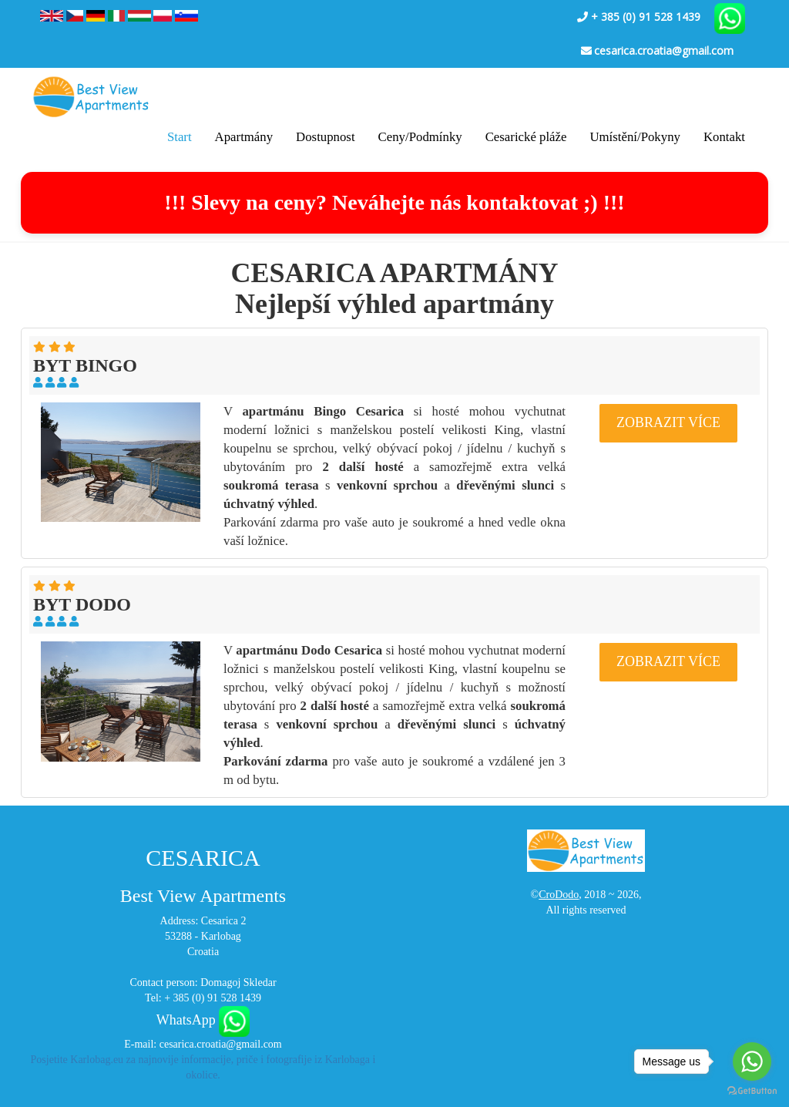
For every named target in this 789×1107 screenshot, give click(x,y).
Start (179, 137)
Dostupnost (325, 137)
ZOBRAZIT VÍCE (668, 422)
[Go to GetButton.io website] (752, 1091)
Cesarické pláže (526, 137)
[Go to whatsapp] (752, 1061)
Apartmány (244, 137)
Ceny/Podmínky (420, 137)
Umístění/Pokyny (634, 137)
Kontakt (724, 137)
